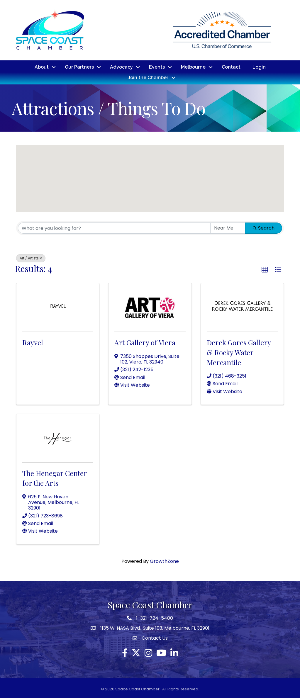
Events (157, 67)
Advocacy (121, 67)
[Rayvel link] (58, 306)
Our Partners (79, 67)
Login (259, 67)
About (42, 67)
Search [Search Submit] (263, 228)
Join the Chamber (148, 77)
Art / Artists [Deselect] (31, 258)
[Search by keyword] (114, 228)
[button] (138, 154)
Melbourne (193, 67)
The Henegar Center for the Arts (54, 478)
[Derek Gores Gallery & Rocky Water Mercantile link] (242, 306)
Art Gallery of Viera (144, 342)
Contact (231, 67)
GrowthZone (164, 561)
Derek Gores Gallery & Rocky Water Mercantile (239, 352)
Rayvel (32, 342)
